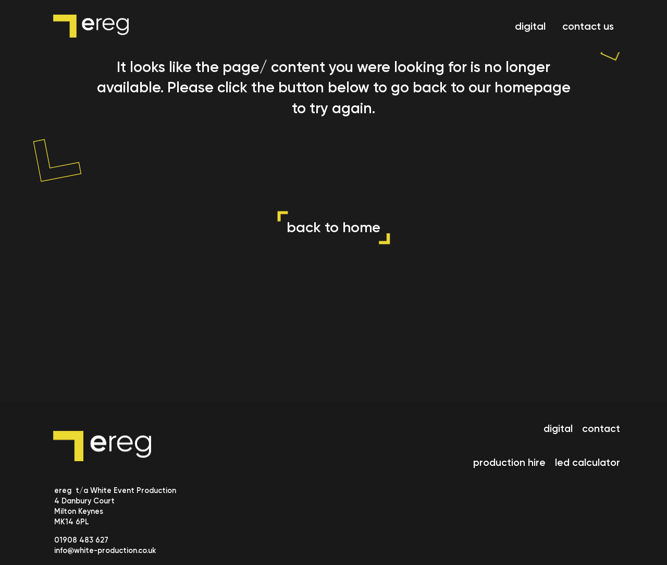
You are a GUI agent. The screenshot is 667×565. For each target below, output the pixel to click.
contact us (588, 26)
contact (601, 429)
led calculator (587, 462)
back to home (333, 227)
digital (530, 26)
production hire (509, 462)
